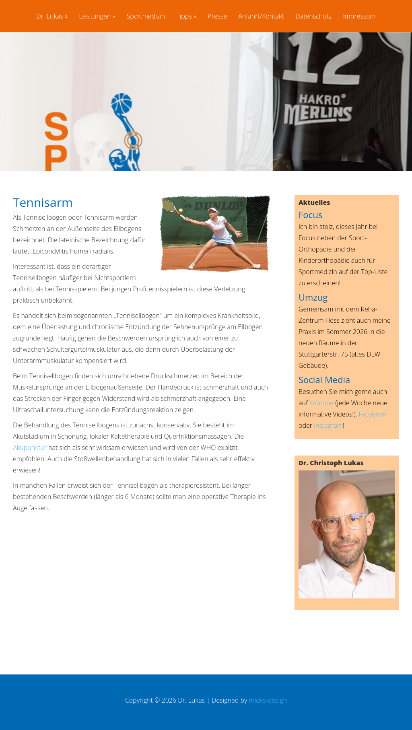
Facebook (372, 414)
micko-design (268, 700)
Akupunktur (30, 447)
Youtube (321, 402)
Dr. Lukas (49, 17)
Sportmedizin (145, 17)
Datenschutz (313, 17)
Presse (217, 17)
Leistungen (95, 17)
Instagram (328, 425)
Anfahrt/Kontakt (261, 17)
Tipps (184, 17)
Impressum (359, 17)
